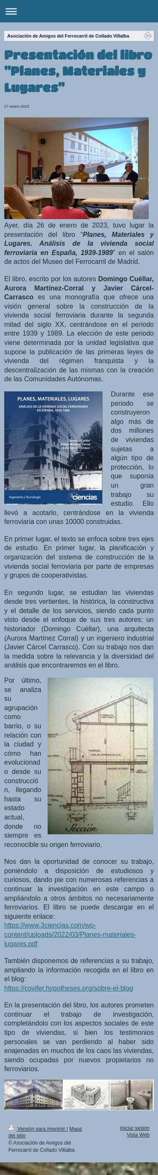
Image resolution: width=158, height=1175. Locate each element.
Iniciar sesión (135, 1128)
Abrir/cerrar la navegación (79, 11)
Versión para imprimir (37, 1129)
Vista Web (138, 1135)
